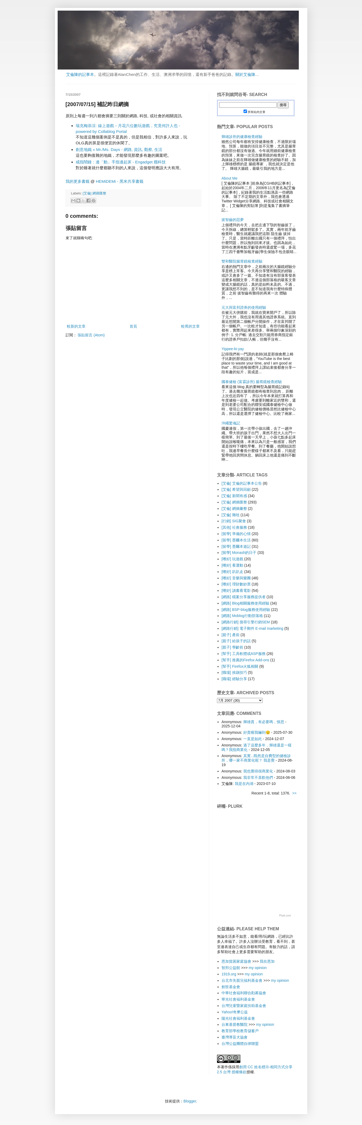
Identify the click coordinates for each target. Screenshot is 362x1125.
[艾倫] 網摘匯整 (94, 193)
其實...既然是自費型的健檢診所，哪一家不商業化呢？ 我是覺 (256, 758)
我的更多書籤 (78, 181)
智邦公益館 (231, 968)
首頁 (133, 326)
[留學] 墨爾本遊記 (236, 546)
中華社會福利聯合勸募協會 (244, 993)
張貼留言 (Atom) (91, 335)
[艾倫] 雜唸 (231, 515)
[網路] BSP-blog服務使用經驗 (246, 609)
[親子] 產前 (231, 635)
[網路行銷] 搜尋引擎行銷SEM (246, 622)
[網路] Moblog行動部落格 (242, 616)
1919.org (229, 974)
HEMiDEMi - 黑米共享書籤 (119, 181)
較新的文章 (76, 326)
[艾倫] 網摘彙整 (234, 508)
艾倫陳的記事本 (80, 74)
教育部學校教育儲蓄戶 (240, 1031)
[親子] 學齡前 (232, 647)
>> (294, 793)
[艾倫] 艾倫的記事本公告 (242, 483)
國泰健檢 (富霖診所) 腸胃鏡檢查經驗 (252, 382)
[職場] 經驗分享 (234, 679)
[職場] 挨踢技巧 (234, 672)
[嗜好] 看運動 (232, 565)
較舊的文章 (190, 326)
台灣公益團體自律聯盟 (240, 1043)
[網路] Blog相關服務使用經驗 (245, 603)
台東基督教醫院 (235, 1024)
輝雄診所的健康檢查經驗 (242, 136)
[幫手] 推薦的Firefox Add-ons (245, 660)
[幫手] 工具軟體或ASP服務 (244, 653)
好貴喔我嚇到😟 (256, 732)
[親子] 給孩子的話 (236, 641)
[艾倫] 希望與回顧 (236, 489)
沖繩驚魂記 (231, 423)
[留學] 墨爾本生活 (236, 540)
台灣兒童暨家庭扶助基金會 (244, 1006)
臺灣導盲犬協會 (235, 1037)
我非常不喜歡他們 (258, 777)
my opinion (258, 968)
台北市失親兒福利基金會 (242, 980)
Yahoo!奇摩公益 (235, 1012)
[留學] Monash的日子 (239, 552)
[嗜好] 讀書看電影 (236, 590)
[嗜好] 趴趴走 (232, 572)
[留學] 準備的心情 (236, 534)
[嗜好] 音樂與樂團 (236, 578)
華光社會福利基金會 (238, 999)
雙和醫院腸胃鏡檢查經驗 (242, 261)
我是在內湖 (244, 783)
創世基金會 (231, 987)
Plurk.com (285, 915)
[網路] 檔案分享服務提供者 (244, 597)
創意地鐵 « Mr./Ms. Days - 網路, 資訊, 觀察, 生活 (119, 149)
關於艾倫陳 (245, 74)
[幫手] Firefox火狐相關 (240, 666)
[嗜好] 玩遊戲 (232, 559)
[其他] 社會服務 (234, 527)
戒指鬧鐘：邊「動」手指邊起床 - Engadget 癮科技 (121, 162)
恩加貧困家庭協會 (236, 961)
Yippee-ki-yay (233, 349)
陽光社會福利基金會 (238, 1018)
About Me (229, 178)
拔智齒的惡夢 (233, 220)
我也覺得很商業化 (258, 771)
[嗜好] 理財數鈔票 (236, 584)
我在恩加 (267, 961)
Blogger (190, 1101)
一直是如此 (252, 739)
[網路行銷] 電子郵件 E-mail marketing (252, 628)
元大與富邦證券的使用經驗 (244, 307)
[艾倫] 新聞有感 (234, 496)
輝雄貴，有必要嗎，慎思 (263, 722)
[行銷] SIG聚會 (234, 521)
